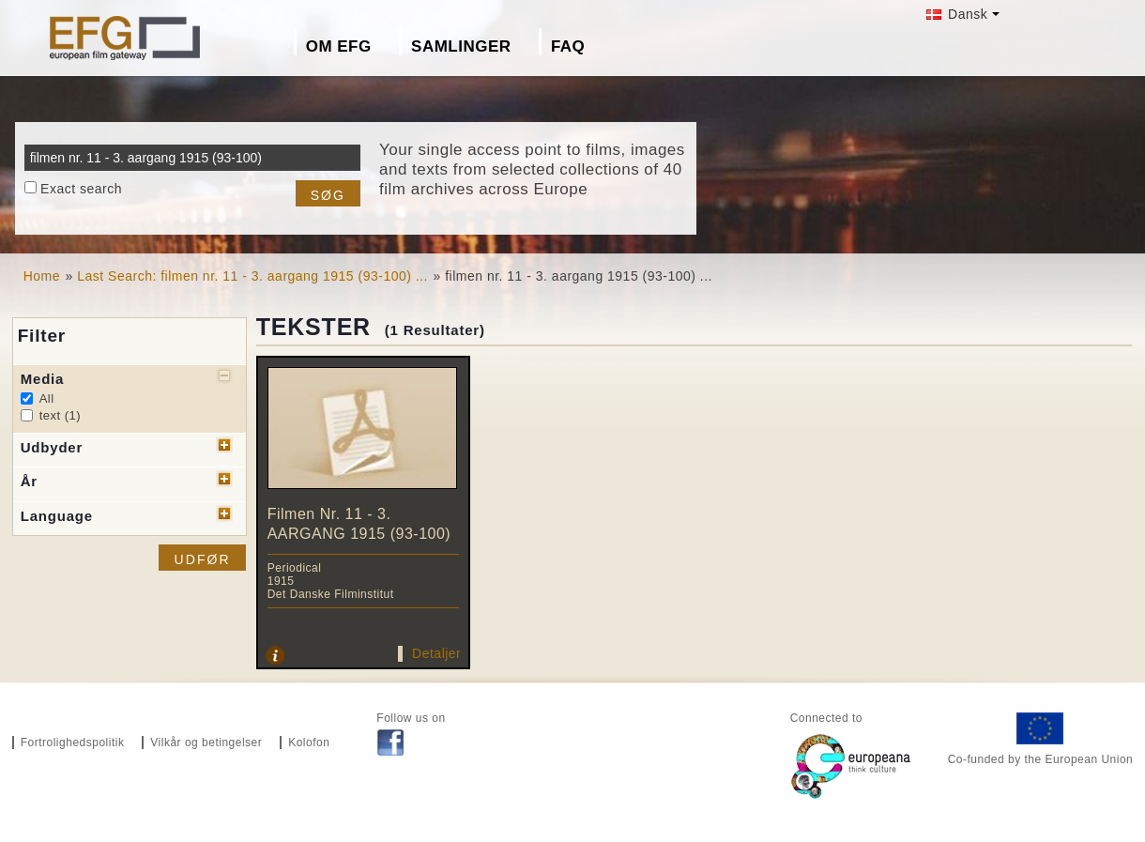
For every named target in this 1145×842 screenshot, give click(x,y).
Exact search (81, 188)
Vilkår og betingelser (206, 742)
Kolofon (308, 742)
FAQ (568, 46)
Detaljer (436, 653)
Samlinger (461, 46)
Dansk (957, 14)
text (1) (60, 415)
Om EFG (339, 46)
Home (41, 275)
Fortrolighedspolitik (73, 742)
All (46, 398)
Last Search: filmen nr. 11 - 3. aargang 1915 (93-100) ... (252, 275)
